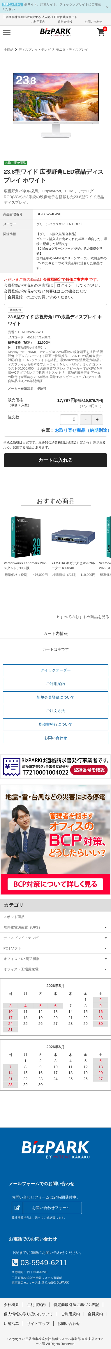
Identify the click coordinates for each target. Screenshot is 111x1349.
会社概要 (11, 1304)
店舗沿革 (11, 1323)
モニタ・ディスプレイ (72, 49)
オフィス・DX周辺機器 (21, 959)
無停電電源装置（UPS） (22, 927)
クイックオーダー (55, 670)
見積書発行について (55, 724)
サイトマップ (38, 1323)
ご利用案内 (38, 21)
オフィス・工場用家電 (20, 969)
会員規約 (95, 1314)
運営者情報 (65, 21)
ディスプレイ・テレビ (35, 49)
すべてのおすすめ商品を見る (84, 617)
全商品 (8, 49)
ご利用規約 (70, 1314)
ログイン (64, 285)
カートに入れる (55, 460)
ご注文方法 (55, 711)
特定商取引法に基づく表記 (76, 1304)
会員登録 (15, 297)
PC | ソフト (12, 948)
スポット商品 (13, 917)
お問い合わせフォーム (51, 1208)
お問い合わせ (93, 21)
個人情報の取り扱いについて (28, 1314)
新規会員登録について (56, 697)
